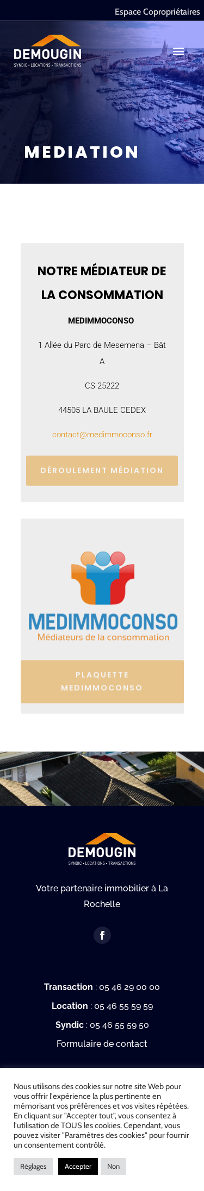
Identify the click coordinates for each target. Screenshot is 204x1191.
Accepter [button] (78, 1166)
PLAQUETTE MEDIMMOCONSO (102, 678)
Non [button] (113, 1166)
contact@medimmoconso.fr (102, 434)
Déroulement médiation (102, 467)
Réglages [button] (33, 1166)
